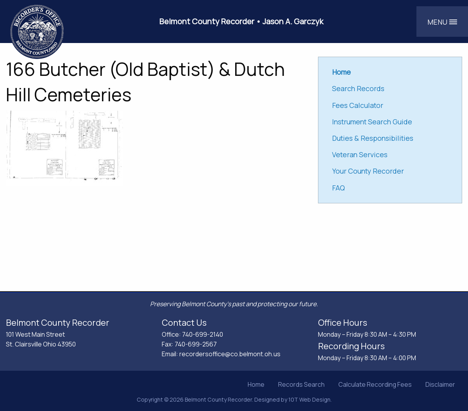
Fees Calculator (357, 105)
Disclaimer (440, 384)
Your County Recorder (368, 171)
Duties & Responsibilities (372, 138)
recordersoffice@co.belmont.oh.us (229, 354)
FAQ (338, 187)
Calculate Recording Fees (375, 384)
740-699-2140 (202, 334)
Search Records (358, 88)
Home (256, 384)
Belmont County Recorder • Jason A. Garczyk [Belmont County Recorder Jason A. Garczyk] (241, 21)
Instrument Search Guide (372, 121)
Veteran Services (360, 154)
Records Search (301, 384)
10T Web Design (309, 399)
